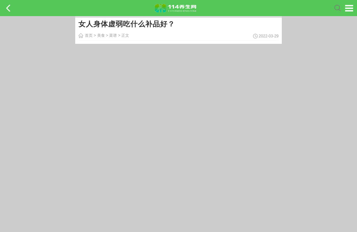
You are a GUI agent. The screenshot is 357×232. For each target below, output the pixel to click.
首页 (89, 35)
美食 (101, 35)
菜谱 (113, 35)
